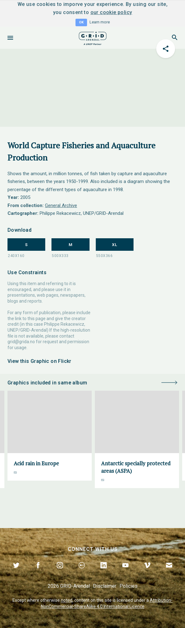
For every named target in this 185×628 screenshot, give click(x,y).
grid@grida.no (21, 341)
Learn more (100, 22)
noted (66, 600)
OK (81, 22)
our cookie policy (111, 12)
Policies (128, 586)
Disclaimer (104, 586)
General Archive (61, 205)
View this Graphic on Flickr (39, 361)
